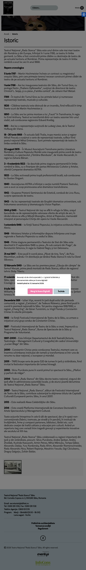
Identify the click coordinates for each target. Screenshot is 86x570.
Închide (61, 291)
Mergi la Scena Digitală (40, 291)
